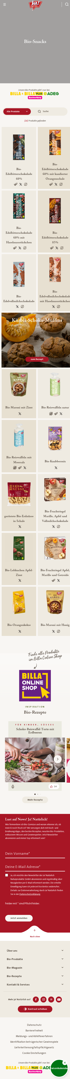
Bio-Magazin (35, 967)
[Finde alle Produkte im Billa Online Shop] (35, 686)
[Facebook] (36, 999)
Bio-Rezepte (35, 976)
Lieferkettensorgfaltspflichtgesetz (34, 1047)
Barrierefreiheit (34, 1030)
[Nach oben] (35, 937)
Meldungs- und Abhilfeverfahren (34, 1036)
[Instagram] (43, 999)
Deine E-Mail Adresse (22, 867)
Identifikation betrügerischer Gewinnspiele (34, 1041)
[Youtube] (59, 999)
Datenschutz (34, 1025)
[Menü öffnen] (4, 4)
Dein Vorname (17, 854)
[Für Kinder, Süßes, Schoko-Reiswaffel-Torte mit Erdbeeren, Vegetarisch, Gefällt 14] (35, 756)
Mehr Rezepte (35, 800)
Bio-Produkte (35, 959)
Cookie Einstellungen (34, 1053)
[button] (64, 1062)
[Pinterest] (51, 999)
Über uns (35, 950)
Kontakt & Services (35, 984)
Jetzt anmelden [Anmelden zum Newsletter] (18, 918)
